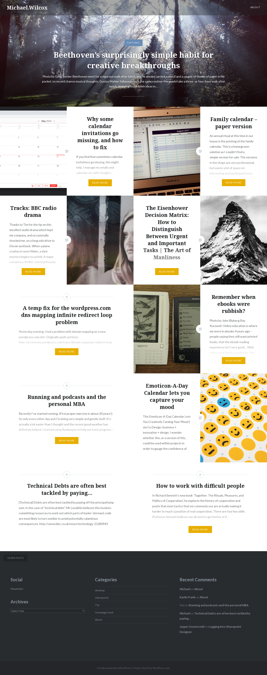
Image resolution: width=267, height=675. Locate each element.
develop (100, 590)
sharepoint (101, 597)
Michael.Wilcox (27, 7)
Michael (185, 589)
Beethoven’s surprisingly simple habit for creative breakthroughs (134, 60)
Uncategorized (104, 612)
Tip (97, 604)
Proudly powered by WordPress (114, 667)
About (255, 7)
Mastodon (17, 588)
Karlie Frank (187, 597)
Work (98, 619)
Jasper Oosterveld (192, 626)
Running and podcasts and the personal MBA (218, 605)
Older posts (15, 557)
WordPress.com (161, 667)
